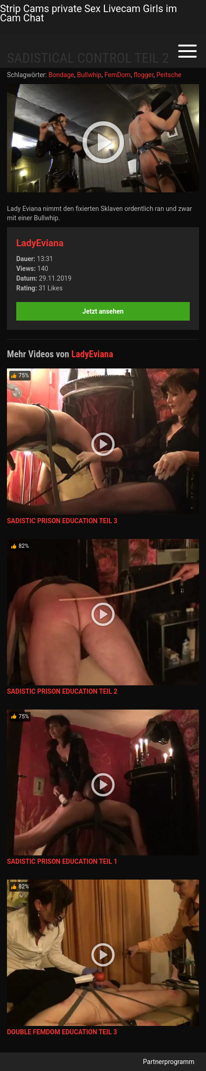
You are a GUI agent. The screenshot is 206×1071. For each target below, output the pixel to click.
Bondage (61, 75)
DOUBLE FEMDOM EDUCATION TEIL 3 (62, 1032)
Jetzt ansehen (103, 311)
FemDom (117, 75)
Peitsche (168, 75)
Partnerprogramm (168, 1061)
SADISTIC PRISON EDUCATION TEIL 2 (62, 691)
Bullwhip (89, 75)
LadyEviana (40, 243)
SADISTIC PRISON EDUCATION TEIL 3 (62, 521)
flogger (144, 75)
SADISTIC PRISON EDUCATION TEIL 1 (62, 861)
